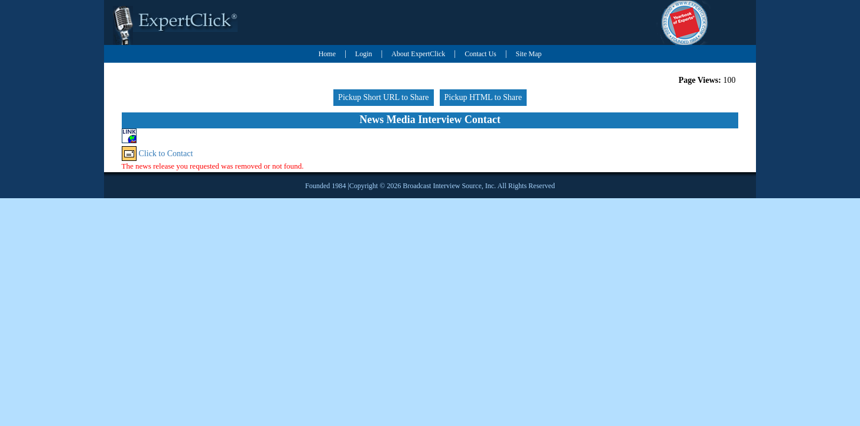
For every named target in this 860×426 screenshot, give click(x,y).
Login (363, 54)
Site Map (529, 54)
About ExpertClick (418, 54)
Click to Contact (166, 153)
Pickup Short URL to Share (383, 97)
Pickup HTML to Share (483, 97)
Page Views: (700, 80)
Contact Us (480, 54)
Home (327, 54)
